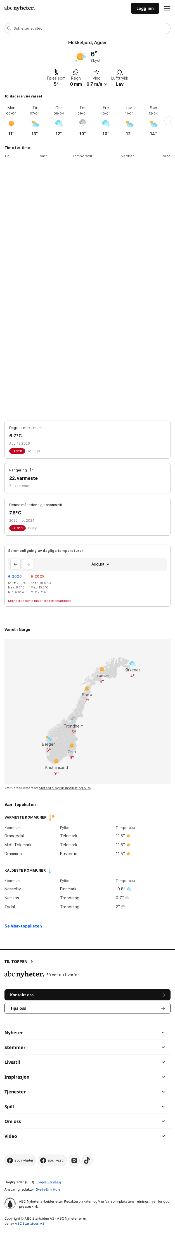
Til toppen (18, 961)
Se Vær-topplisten (23, 926)
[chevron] (125, 1032)
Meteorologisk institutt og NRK (65, 788)
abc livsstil (52, 1160)
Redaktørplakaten (78, 1201)
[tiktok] (87, 1160)
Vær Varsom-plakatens (116, 1201)
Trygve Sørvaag (48, 1182)
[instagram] (74, 1160)
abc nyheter (20, 1160)
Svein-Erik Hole (48, 1189)
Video (10, 1136)
